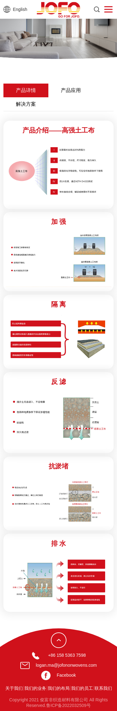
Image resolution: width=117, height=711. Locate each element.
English (20, 9)
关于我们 (14, 688)
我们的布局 (59, 688)
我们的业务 (35, 688)
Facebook (66, 675)
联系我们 (103, 688)
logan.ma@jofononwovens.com (66, 665)
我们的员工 (82, 688)
